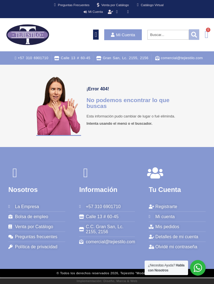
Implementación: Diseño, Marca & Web (107, 281)
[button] (96, 35)
